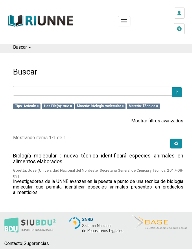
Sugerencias (36, 243)
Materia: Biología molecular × (100, 106)
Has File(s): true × (58, 106)
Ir (177, 92)
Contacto (13, 243)
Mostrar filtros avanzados (157, 121)
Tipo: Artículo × (26, 106)
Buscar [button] (22, 47)
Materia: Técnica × (143, 106)
